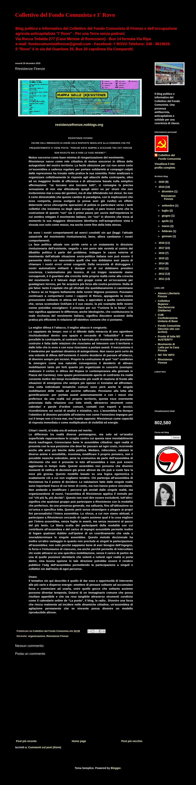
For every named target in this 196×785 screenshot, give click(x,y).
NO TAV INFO (166, 354)
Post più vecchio (131, 741)
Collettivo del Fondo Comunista (169, 157)
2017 (162, 247)
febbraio (167, 231)
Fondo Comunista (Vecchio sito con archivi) (169, 329)
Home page (79, 741)
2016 (162, 253)
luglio (165, 210)
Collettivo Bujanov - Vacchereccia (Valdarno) (166, 305)
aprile (165, 220)
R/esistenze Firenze (57, 636)
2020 (162, 181)
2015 (162, 258)
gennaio (167, 236)
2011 (162, 278)
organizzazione (36, 636)
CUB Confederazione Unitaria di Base (168, 318)
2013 (162, 268)
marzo (166, 226)
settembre (168, 205)
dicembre (168, 191)
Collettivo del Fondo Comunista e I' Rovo (65, 15)
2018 (162, 242)
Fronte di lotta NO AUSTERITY (169, 338)
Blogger (116, 768)
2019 (162, 186)
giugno (166, 215)
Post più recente (26, 741)
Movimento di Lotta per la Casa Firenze (168, 347)
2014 (162, 263)
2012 (162, 273)
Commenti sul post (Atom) (44, 747)
